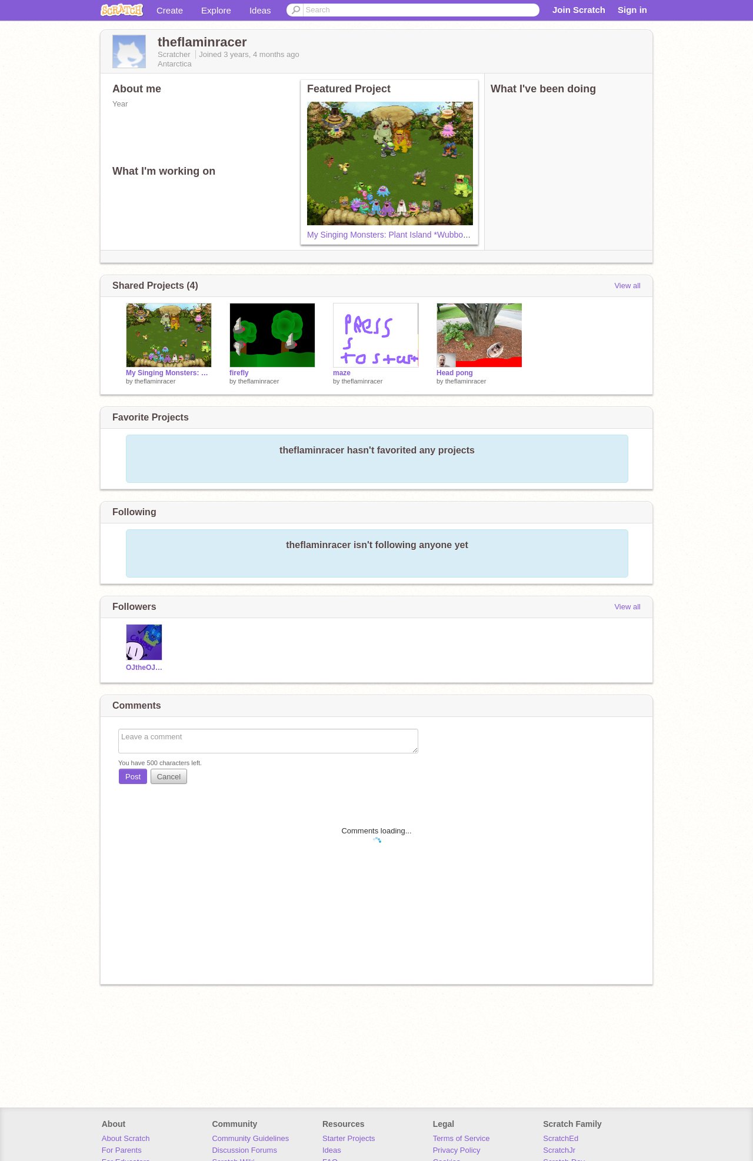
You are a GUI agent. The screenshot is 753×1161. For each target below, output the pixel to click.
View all (627, 285)
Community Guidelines (250, 1138)
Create (169, 10)
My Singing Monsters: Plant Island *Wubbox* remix (400, 234)
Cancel (169, 776)
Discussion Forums (244, 1150)
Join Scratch (578, 10)
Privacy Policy (457, 1150)
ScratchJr (559, 1150)
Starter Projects (348, 1138)
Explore (216, 10)
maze (342, 373)
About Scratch (126, 1138)
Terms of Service (461, 1138)
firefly (239, 373)
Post (133, 776)
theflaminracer (155, 381)
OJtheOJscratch (145, 667)
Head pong (455, 373)
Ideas (260, 10)
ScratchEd (560, 1138)
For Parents (122, 1150)
